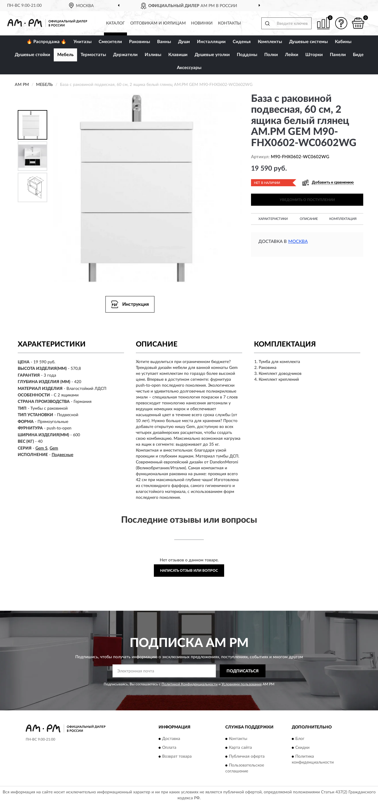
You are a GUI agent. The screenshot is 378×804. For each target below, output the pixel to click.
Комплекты (270, 42)
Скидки (302, 748)
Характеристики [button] (273, 218)
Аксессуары (189, 68)
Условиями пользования (241, 684)
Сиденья (242, 42)
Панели (338, 55)
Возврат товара (177, 756)
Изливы (153, 55)
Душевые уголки (212, 55)
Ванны (164, 42)
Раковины (139, 42)
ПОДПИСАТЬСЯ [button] (243, 671)
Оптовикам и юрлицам (158, 23)
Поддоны (247, 55)
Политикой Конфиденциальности (190, 684)
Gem (54, 448)
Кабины (343, 42)
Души (184, 42)
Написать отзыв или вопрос (189, 570)
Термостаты (93, 55)
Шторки (314, 55)
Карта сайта (240, 748)
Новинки (202, 23)
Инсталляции (211, 42)
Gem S (41, 448)
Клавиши (178, 55)
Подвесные (62, 455)
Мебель (65, 55)
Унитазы (83, 42)
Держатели (125, 55)
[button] (341, 23)
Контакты (229, 23)
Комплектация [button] (342, 218)
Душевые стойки (32, 55)
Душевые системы (308, 42)
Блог (299, 739)
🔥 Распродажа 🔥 (46, 42)
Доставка (171, 739)
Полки (271, 55)
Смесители (110, 42)
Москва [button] (298, 241)
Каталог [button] (115, 23)
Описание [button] (309, 218)
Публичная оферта (247, 756)
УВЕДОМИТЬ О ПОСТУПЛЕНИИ (307, 200)
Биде (358, 55)
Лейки (291, 55)
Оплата (169, 748)
